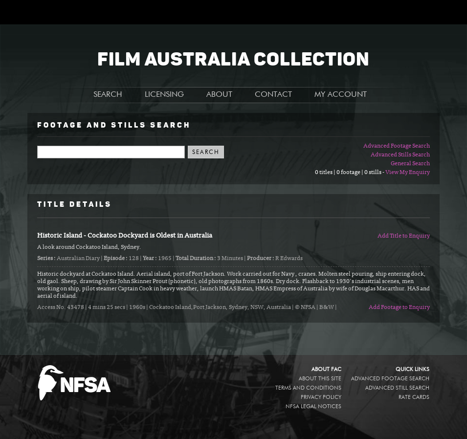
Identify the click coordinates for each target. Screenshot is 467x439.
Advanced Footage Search (396, 146)
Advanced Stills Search (400, 155)
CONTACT (273, 95)
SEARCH (107, 95)
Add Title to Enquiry (404, 236)
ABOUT (219, 95)
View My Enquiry (407, 173)
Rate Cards (414, 397)
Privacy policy (321, 397)
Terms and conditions (308, 388)
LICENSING (164, 95)
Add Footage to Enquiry (399, 307)
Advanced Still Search (397, 388)
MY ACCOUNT (340, 95)
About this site (320, 378)
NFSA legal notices (313, 406)
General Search (410, 164)
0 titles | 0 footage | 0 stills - (350, 173)
